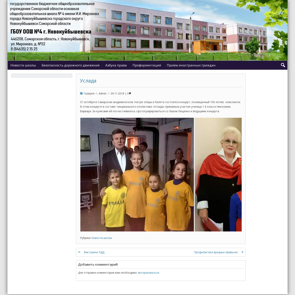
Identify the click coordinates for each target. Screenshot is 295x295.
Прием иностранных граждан (191, 65)
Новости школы (23, 65)
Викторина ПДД (94, 252)
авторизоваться (148, 272)
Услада (88, 80)
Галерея (89, 93)
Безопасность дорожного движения (71, 65)
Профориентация (147, 65)
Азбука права (116, 65)
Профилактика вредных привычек (216, 252)
